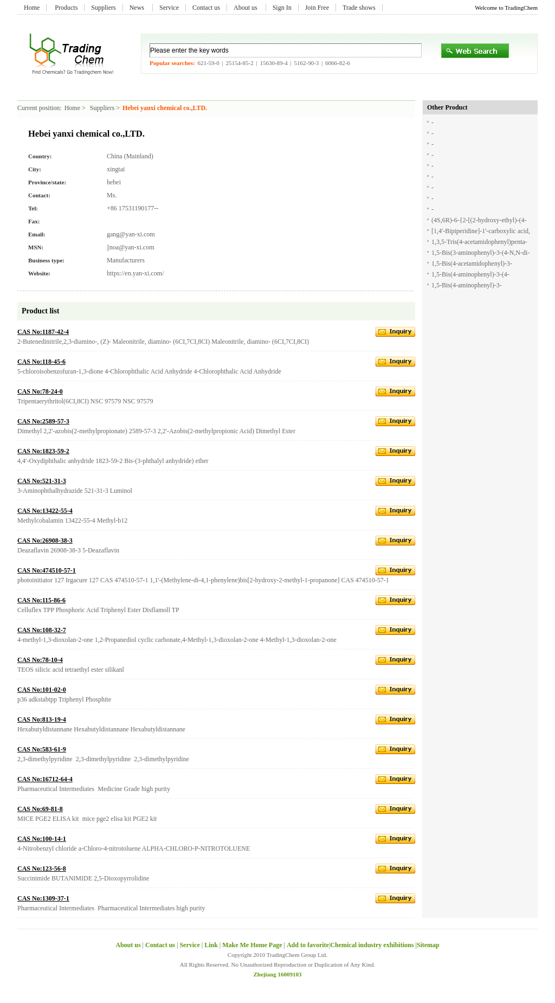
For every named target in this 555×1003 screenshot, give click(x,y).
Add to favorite (308, 945)
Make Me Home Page (252, 945)
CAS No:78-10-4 (40, 660)
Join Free (317, 7)
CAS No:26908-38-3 (45, 540)
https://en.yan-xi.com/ (135, 273)
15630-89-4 (273, 63)
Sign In (282, 7)
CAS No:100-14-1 (41, 839)
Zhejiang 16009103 (278, 974)
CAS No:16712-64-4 (45, 779)
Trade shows (359, 7)
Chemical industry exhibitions (372, 945)
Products (66, 7)
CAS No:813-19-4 (41, 719)
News (138, 7)
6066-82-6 (337, 63)
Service (169, 7)
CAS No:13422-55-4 (45, 511)
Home (32, 7)
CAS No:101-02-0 (41, 689)
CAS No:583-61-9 (41, 749)
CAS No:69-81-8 (40, 809)
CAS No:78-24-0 (40, 391)
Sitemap (428, 945)
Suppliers (103, 7)
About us (246, 7)
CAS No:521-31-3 (41, 481)
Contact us (206, 7)
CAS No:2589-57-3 (43, 421)
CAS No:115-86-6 (41, 600)
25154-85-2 (239, 63)
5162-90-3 (306, 63)
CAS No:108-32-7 (41, 630)
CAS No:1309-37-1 (43, 898)
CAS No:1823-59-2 (43, 451)
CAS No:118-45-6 (41, 361)
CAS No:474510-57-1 (46, 570)
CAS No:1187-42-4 (43, 332)
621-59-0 (208, 63)
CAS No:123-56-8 (41, 868)
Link (211, 945)
